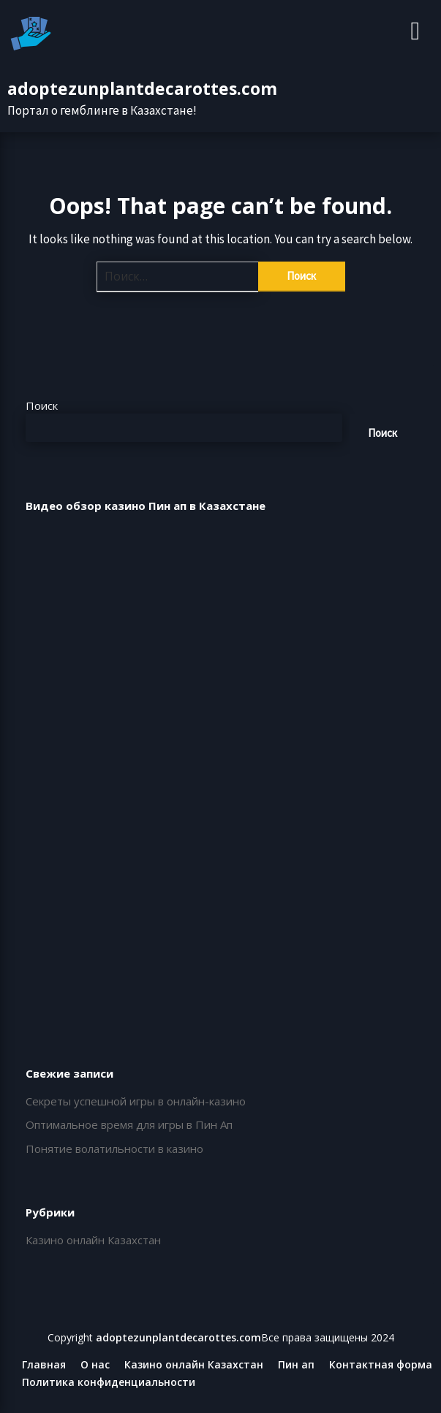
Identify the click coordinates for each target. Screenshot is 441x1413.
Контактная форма (380, 1365)
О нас (95, 1365)
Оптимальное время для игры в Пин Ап (129, 1124)
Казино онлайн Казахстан (93, 1240)
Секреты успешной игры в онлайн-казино (136, 1101)
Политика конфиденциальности (108, 1382)
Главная (44, 1365)
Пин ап (296, 1365)
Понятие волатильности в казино (114, 1148)
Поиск (42, 405)
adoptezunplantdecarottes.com (142, 88)
